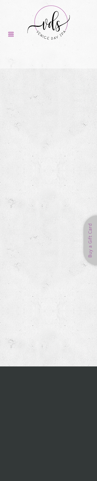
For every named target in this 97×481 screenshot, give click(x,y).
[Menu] (11, 34)
